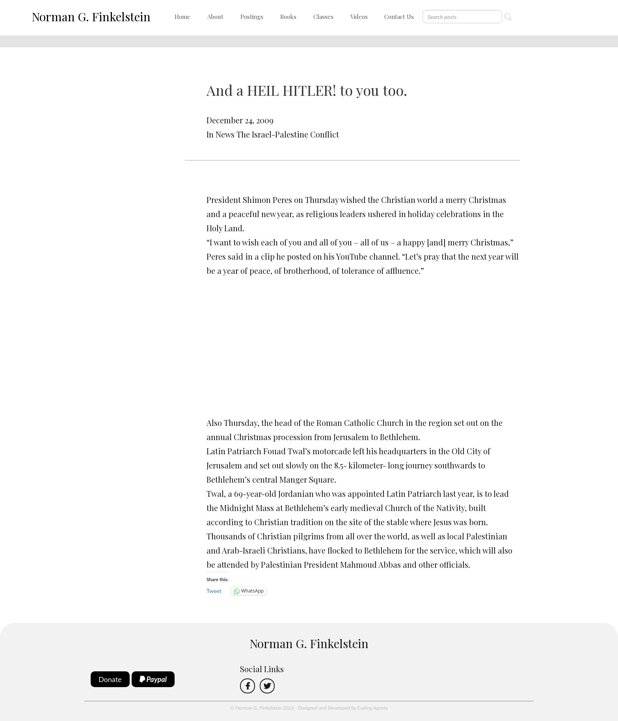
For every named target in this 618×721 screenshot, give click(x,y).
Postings (251, 16)
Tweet (214, 590)
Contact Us (399, 16)
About (215, 16)
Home (182, 16)
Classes (323, 16)
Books (288, 16)
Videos (359, 16)
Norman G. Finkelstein (91, 16)
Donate (110, 679)
